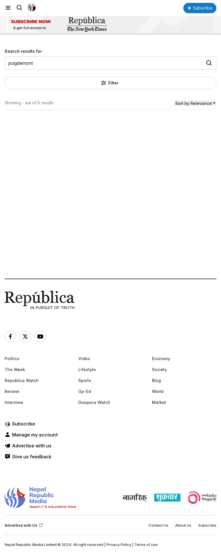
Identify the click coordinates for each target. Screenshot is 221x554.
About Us (183, 525)
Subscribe (207, 525)
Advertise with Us (24, 525)
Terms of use (146, 544)
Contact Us (158, 525)
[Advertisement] (110, 215)
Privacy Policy (118, 544)
